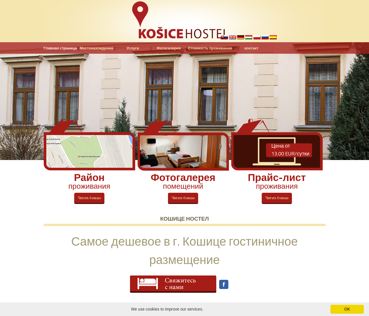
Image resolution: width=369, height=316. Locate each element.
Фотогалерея (169, 48)
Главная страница (60, 48)
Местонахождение (96, 48)
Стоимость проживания (210, 48)
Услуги (133, 48)
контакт (251, 48)
